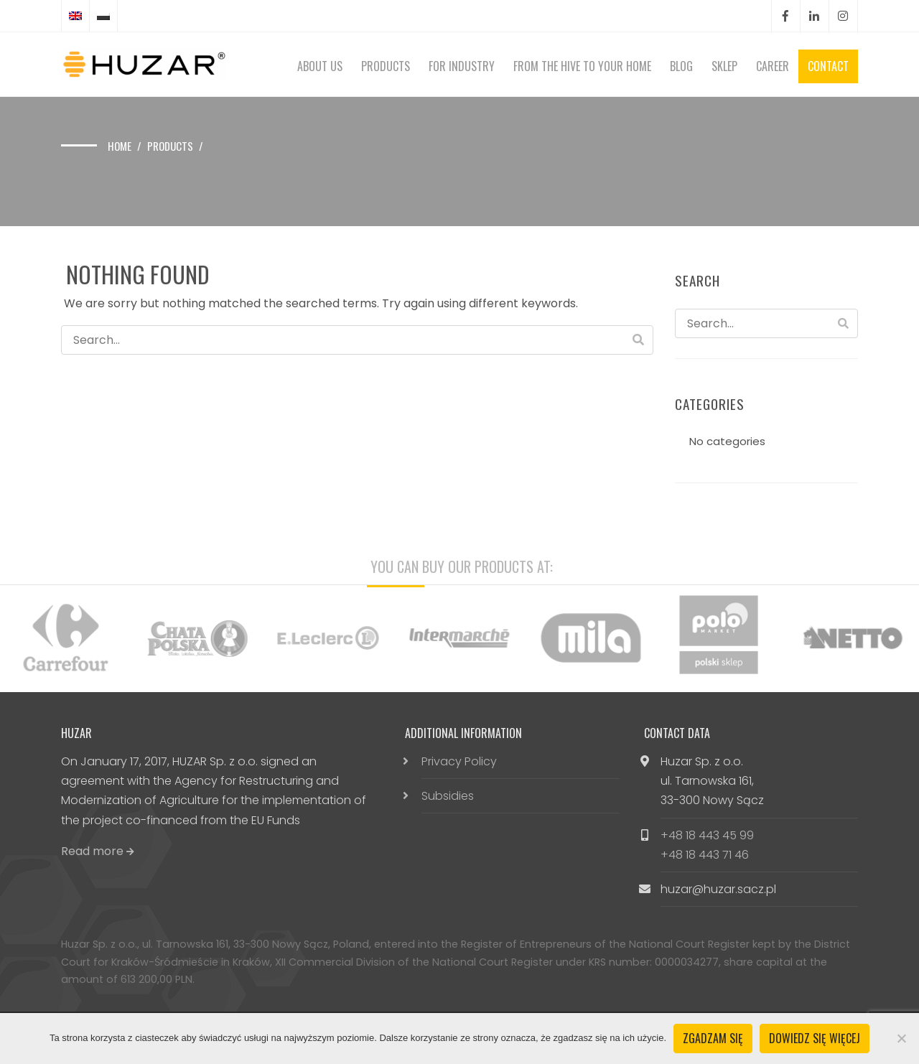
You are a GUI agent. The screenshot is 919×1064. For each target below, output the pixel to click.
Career (772, 66)
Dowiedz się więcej (814, 1038)
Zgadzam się (713, 1038)
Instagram (843, 16)
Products (385, 66)
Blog (681, 66)
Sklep (724, 66)
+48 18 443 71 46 (705, 854)
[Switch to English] (75, 16)
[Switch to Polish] (103, 16)
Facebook (785, 16)
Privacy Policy (459, 761)
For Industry (462, 66)
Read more (97, 851)
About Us (319, 66)
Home (119, 146)
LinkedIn (814, 16)
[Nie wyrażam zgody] (901, 1038)
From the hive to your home (582, 66)
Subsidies (447, 796)
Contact (828, 66)
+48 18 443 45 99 (707, 835)
